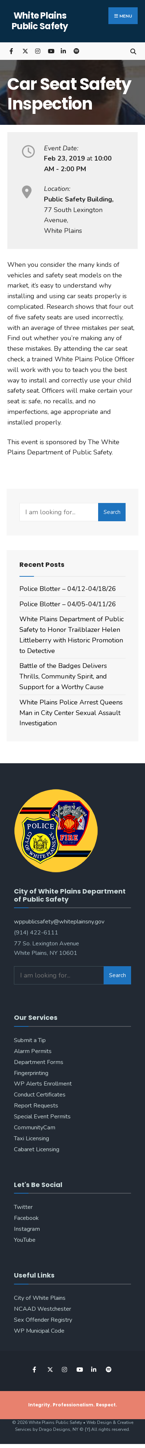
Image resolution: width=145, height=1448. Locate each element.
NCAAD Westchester (42, 1309)
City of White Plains (40, 1298)
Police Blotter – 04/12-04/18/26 (67, 588)
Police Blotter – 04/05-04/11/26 (67, 604)
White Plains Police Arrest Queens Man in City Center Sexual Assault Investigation (71, 713)
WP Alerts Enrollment (43, 1084)
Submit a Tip (30, 1040)
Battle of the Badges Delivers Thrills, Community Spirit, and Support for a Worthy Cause (63, 676)
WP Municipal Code (39, 1331)
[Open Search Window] (133, 51)
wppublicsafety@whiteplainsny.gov (59, 922)
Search (112, 512)
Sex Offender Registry (43, 1320)
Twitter (23, 1207)
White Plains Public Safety (40, 20)
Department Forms (38, 1062)
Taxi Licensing (31, 1138)
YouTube (25, 1240)
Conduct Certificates (40, 1095)
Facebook (26, 1218)
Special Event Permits (42, 1117)
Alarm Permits (33, 1051)
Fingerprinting (31, 1073)
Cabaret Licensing (36, 1149)
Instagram (27, 1229)
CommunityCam (34, 1128)
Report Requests (36, 1106)
